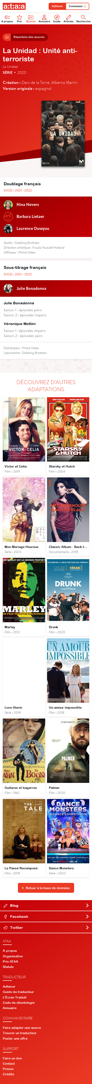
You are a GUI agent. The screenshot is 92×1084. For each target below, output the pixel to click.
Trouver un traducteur (19, 1033)
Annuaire (44, 19)
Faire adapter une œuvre (22, 1028)
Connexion (77, 6)
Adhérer (57, 6)
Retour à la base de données (46, 888)
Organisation (13, 956)
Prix (19, 19)
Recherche (83, 19)
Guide (57, 19)
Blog (46, 906)
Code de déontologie (19, 1002)
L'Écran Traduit (14, 997)
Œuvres (31, 19)
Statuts (8, 967)
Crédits (8, 1074)
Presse (8, 1069)
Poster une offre (15, 1038)
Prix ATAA (10, 961)
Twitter (46, 928)
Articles (68, 19)
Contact (9, 1063)
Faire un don (12, 1058)
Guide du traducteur (18, 992)
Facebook (46, 917)
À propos (7, 19)
